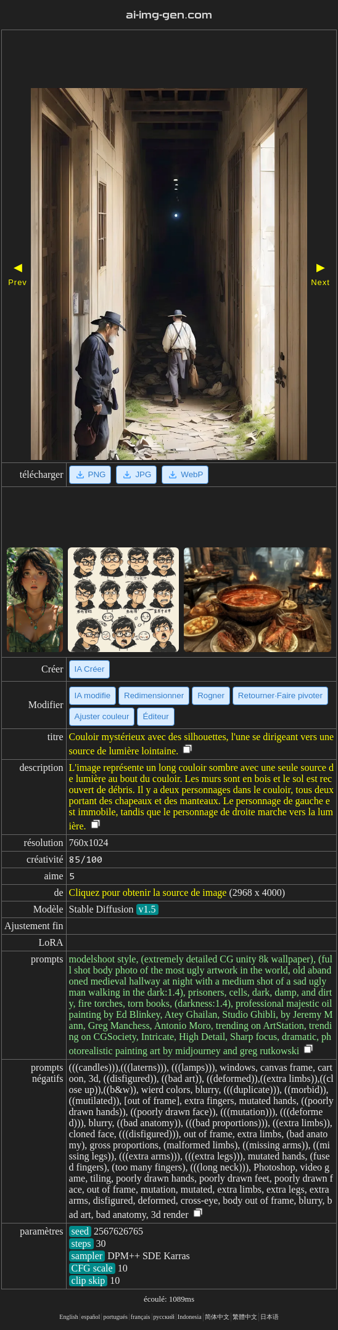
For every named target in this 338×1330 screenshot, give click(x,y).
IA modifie (93, 695)
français (140, 1316)
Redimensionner (154, 695)
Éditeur (155, 716)
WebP (185, 474)
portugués (115, 1316)
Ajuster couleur (102, 716)
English (68, 1316)
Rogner (211, 695)
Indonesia (190, 1316)
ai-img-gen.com (169, 15)
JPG (136, 474)
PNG (90, 474)
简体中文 (217, 1316)
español (91, 1316)
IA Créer (90, 669)
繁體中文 (245, 1316)
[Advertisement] (169, 60)
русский (164, 1316)
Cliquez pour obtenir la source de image (148, 892)
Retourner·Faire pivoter (280, 695)
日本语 (269, 1316)
